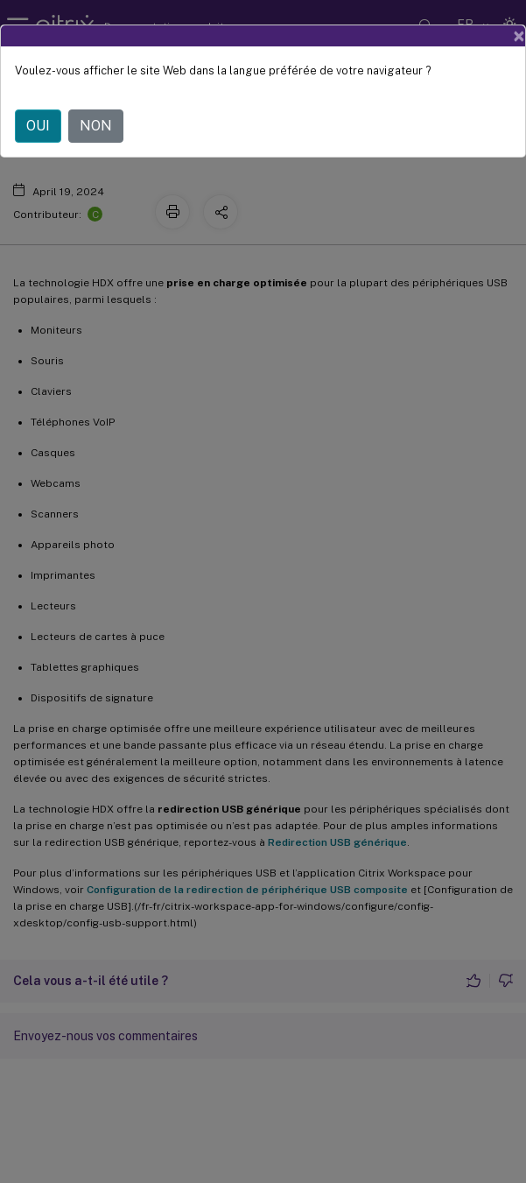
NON (96, 125)
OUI (38, 125)
